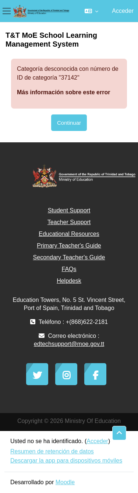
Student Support (69, 210)
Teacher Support (69, 222)
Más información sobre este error (63, 92)
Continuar (69, 123)
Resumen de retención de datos (52, 451)
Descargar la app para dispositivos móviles (66, 460)
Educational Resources (69, 234)
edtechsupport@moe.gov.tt (69, 344)
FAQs (68, 269)
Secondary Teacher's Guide (69, 257)
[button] (91, 11)
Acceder (123, 11)
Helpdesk (69, 281)
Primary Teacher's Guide (69, 245)
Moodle (65, 482)
